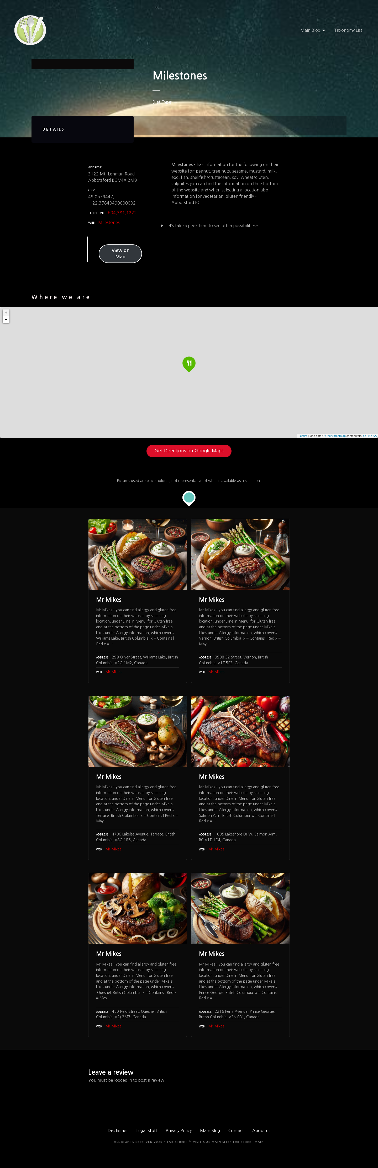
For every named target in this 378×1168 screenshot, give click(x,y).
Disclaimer (118, 1130)
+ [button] (6, 313)
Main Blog (310, 30)
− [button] (6, 320)
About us (261, 1130)
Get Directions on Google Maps (189, 450)
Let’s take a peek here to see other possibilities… (212, 225)
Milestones (109, 222)
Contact (236, 1130)
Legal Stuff (146, 1130)
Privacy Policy (179, 1130)
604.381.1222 (122, 213)
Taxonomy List (348, 30)
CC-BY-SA (370, 435)
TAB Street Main (248, 1141)
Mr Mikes (113, 672)
